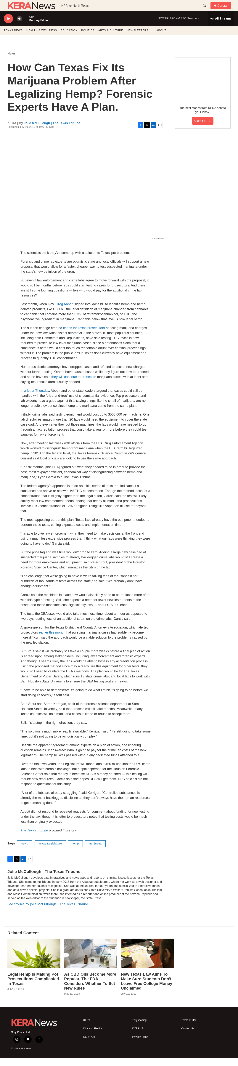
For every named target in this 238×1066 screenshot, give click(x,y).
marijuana (95, 851)
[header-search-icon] (206, 10)
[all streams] (221, 27)
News (11, 62)
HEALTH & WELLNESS (41, 38)
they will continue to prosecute (73, 385)
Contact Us (187, 1036)
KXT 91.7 (137, 1036)
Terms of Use (189, 1028)
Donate (225, 10)
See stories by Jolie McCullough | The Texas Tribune (47, 912)
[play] (8, 27)
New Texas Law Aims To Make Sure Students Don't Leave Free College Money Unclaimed (146, 989)
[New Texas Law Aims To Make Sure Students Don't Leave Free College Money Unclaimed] (147, 962)
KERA (86, 1028)
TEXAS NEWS (13, 38)
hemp (75, 851)
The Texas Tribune (34, 839)
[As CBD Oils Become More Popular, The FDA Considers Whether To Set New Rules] (90, 962)
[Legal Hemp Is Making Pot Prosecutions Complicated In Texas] (33, 962)
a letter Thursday (36, 399)
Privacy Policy (140, 1045)
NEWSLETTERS (137, 38)
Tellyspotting (139, 1028)
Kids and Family (92, 1036)
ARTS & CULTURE (110, 38)
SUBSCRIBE (202, 129)
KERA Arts (89, 1045)
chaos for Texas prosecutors (84, 336)
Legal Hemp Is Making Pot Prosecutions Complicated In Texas (33, 987)
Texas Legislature (50, 851)
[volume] (19, 27)
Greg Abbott (64, 312)
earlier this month (52, 641)
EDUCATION (69, 38)
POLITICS (88, 38)
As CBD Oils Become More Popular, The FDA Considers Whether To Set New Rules (90, 989)
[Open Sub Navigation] (151, 38)
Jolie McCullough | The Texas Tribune (52, 131)
